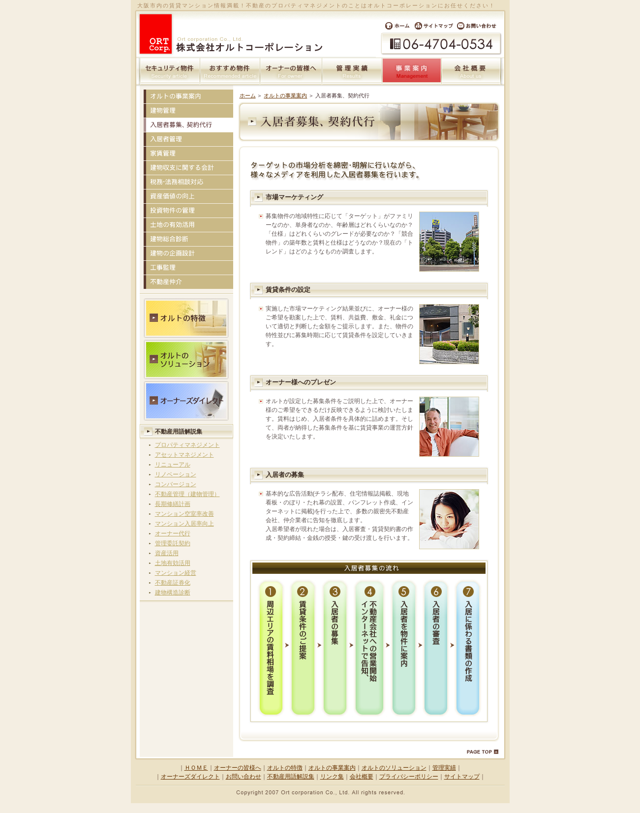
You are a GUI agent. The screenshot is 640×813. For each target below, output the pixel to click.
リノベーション (175, 474)
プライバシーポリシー (408, 776)
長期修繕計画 (172, 503)
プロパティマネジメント (187, 444)
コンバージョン (175, 484)
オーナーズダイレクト (190, 776)
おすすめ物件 (230, 71)
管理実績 (352, 71)
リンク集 (332, 776)
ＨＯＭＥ (196, 767)
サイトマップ (434, 26)
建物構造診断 (172, 592)
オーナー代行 (172, 533)
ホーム (394, 26)
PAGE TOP (482, 752)
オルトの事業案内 (285, 95)
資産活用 (167, 553)
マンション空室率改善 (184, 513)
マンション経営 (175, 572)
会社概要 (471, 71)
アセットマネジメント (184, 454)
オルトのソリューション (394, 767)
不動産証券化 (172, 582)
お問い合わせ (479, 26)
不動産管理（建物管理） (187, 494)
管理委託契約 (172, 543)
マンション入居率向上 (184, 523)
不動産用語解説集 (178, 431)
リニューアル (172, 464)
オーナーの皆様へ (291, 71)
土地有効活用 (172, 563)
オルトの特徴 (285, 767)
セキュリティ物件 (170, 71)
